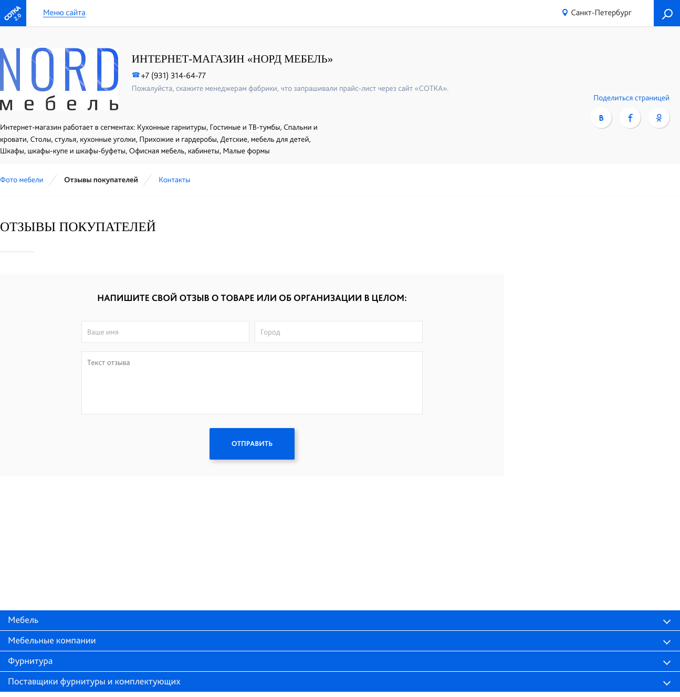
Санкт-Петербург (601, 12)
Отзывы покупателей (101, 179)
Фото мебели (22, 179)
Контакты (174, 179)
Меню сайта (64, 12)
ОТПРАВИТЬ (252, 444)
